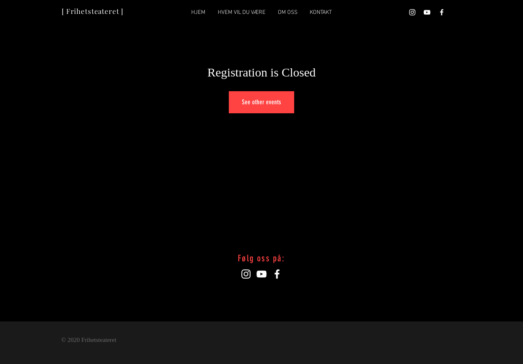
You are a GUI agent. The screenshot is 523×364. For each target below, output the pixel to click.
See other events (261, 102)
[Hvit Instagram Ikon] (412, 12)
